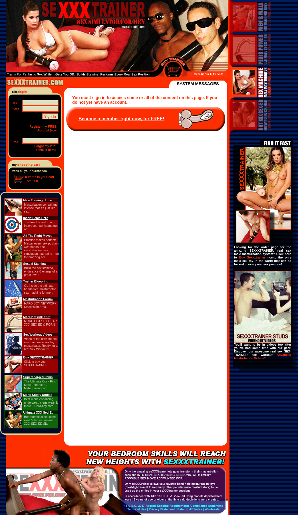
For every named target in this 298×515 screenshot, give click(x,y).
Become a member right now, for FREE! (121, 118)
